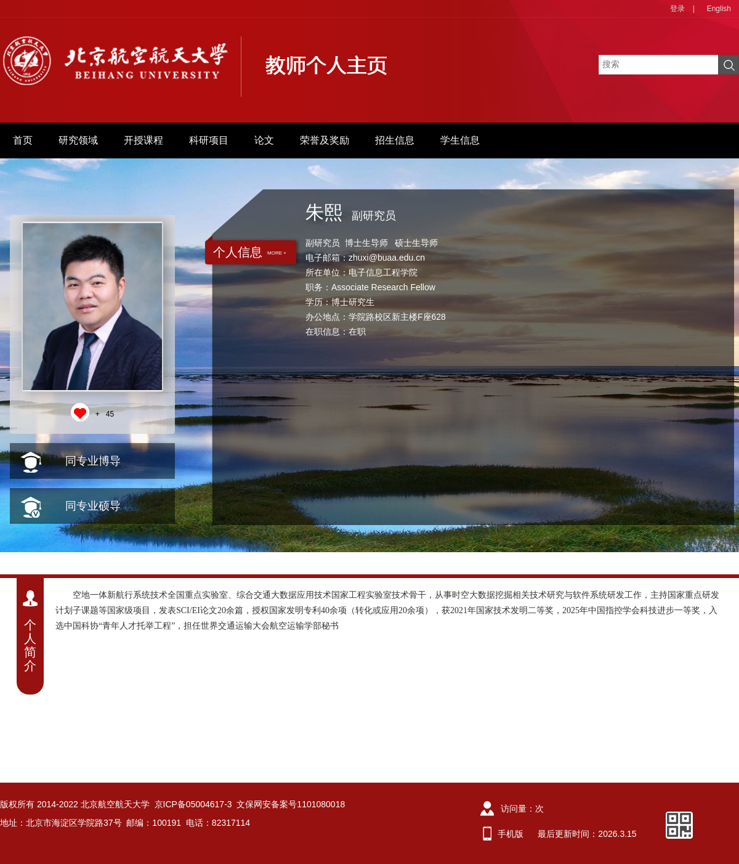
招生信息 (394, 140)
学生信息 (460, 140)
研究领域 (78, 140)
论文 (264, 140)
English (719, 8)
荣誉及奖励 (324, 140)
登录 (677, 8)
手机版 (510, 834)
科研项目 (208, 140)
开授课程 (143, 140)
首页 (23, 140)
